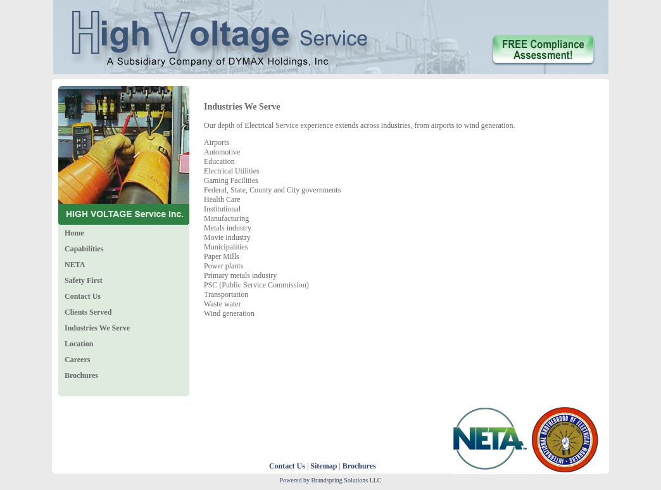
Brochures (359, 466)
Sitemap (323, 466)
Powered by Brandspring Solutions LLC (330, 480)
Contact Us (287, 466)
